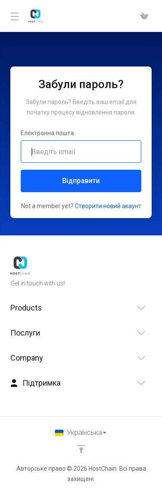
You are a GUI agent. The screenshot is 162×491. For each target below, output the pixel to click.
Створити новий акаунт (108, 206)
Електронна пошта (47, 133)
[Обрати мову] (81, 433)
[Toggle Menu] (14, 16)
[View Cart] (144, 16)
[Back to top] (81, 449)
